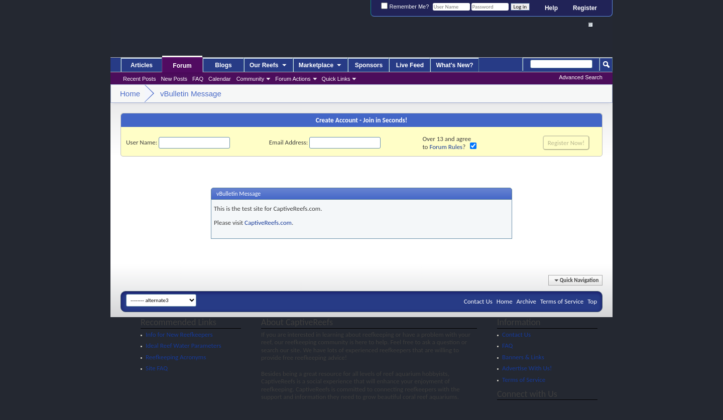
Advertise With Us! (527, 368)
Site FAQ (157, 368)
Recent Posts (139, 79)
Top (592, 301)
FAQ (197, 79)
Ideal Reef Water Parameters (183, 345)
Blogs (223, 65)
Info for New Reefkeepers (179, 334)
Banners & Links (523, 357)
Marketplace (321, 66)
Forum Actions (292, 79)
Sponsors (369, 65)
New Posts (174, 79)
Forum (182, 65)
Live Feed (410, 65)
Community (250, 79)
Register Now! (566, 143)
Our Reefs (269, 66)
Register (585, 8)
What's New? (454, 65)
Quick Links (336, 79)
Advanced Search (580, 77)
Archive (526, 301)
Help (551, 8)
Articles (142, 65)
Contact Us (478, 301)
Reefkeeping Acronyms (176, 357)
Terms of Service (561, 301)
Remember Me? (405, 7)
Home (505, 301)
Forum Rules (445, 147)
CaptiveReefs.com (268, 222)
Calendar (219, 79)
